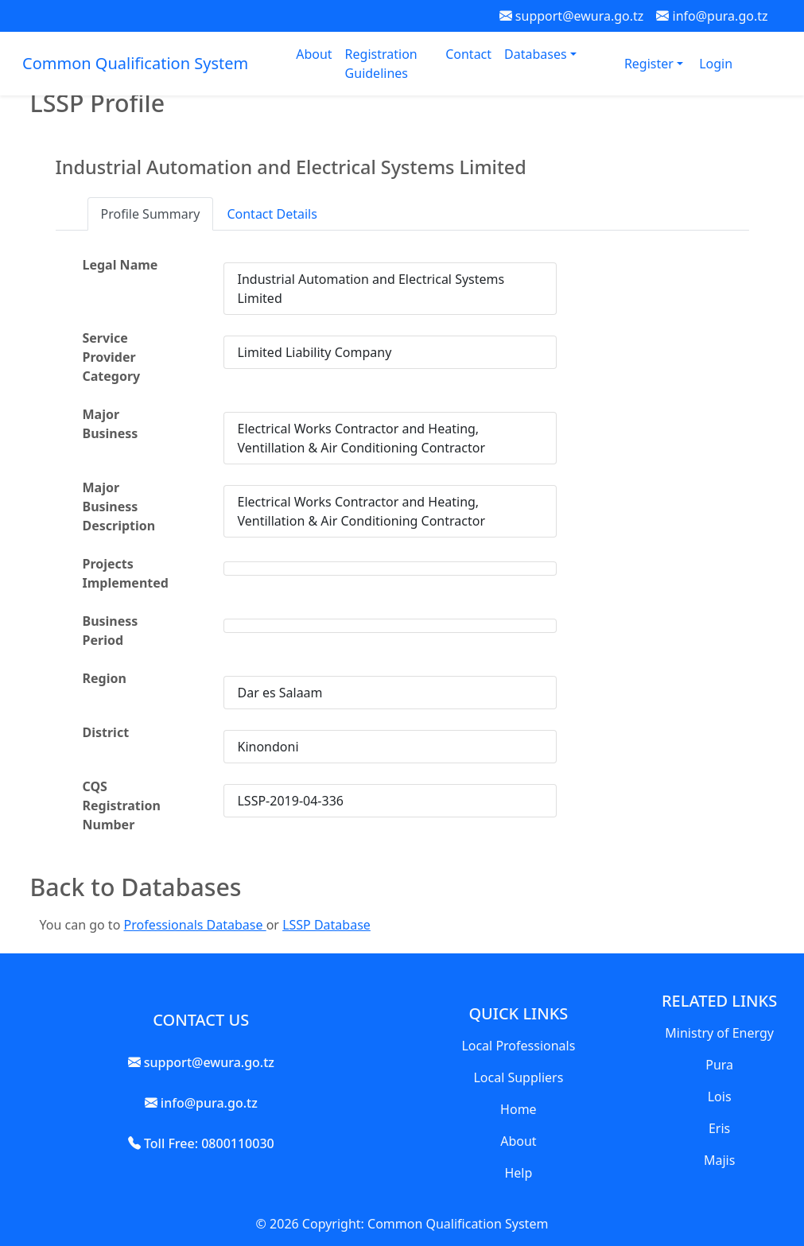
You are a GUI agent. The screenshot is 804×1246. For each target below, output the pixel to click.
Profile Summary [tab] (150, 214)
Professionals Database (194, 925)
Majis (719, 1160)
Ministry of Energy (719, 1033)
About (314, 54)
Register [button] (650, 63)
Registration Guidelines (381, 63)
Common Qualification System (135, 63)
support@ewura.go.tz (571, 16)
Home (518, 1109)
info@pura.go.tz (711, 16)
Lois (720, 1096)
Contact (468, 54)
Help (518, 1173)
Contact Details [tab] (272, 214)
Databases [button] (537, 54)
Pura (719, 1064)
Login (715, 63)
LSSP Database (326, 925)
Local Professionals (518, 1045)
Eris (719, 1128)
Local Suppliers (518, 1077)
